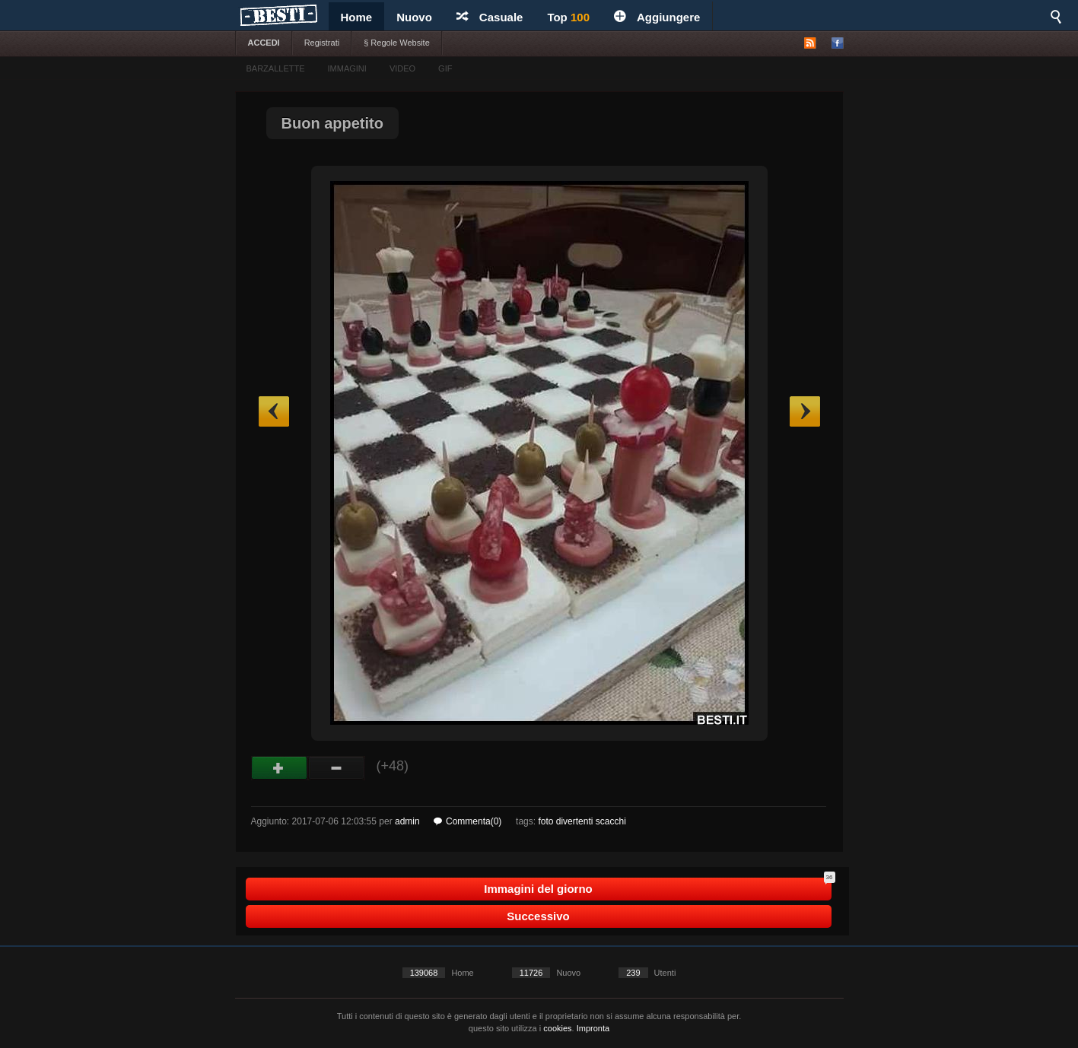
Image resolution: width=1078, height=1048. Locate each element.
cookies (557, 1028)
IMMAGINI (347, 68)
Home (357, 17)
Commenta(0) (467, 821)
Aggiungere (657, 17)
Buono (279, 768)
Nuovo (414, 17)
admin (407, 821)
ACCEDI (264, 42)
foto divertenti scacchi (581, 821)
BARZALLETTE (275, 68)
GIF (445, 68)
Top (568, 17)
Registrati (321, 42)
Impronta (593, 1028)
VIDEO (402, 68)
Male (336, 768)
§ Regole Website (397, 42)
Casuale (489, 17)
